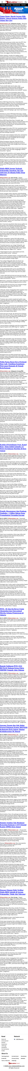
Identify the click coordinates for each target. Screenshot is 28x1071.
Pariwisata (4, 1047)
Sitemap (14, 1060)
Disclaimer (24, 1056)
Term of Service (5, 1060)
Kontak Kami (15, 1056)
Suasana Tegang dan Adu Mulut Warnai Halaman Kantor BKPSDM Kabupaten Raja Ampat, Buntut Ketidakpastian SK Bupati (13, 728)
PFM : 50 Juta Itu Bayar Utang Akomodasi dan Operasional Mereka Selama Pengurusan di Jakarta (12, 612)
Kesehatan (4, 1044)
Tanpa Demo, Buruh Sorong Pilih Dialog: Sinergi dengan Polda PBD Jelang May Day (13, 18)
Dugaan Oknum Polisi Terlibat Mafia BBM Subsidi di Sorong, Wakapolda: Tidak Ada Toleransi (12, 892)
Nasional (8, 5)
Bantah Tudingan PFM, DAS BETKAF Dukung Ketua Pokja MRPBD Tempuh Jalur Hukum (12, 668)
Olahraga (3, 1045)
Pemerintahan (5, 1049)
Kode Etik (3, 1058)
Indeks (3, 1050)
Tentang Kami (5, 1056)
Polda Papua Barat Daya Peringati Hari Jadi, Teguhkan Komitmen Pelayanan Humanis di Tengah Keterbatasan (13, 365)
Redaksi (23, 1058)
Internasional (16, 5)
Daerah (24, 5)
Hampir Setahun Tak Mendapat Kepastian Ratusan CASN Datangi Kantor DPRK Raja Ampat (13, 825)
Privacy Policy (15, 1058)
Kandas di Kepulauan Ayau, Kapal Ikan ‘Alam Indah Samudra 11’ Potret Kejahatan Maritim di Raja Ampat (13, 448)
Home (3, 5)
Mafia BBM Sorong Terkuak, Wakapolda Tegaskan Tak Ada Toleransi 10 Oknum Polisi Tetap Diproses (12, 171)
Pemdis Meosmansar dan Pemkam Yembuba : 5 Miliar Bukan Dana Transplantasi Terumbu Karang (13, 513)
